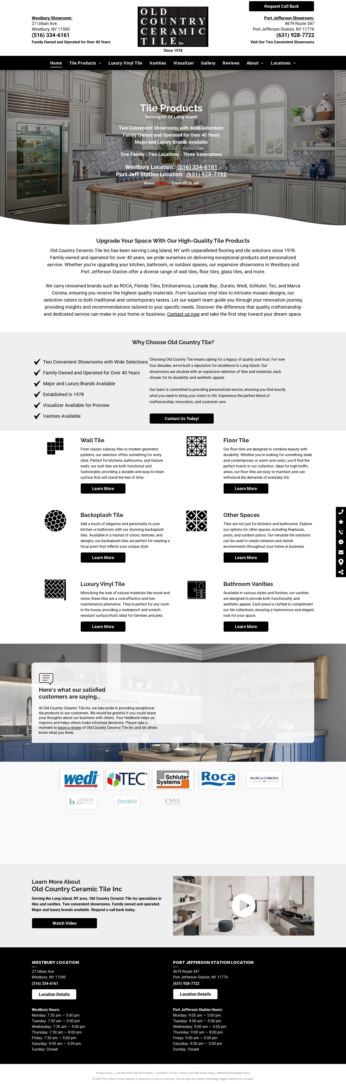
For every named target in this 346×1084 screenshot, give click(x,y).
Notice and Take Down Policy (197, 1073)
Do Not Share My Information (135, 1073)
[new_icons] (55, 531)
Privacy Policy (104, 1073)
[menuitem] (56, 63)
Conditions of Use (166, 1073)
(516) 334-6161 (45, 983)
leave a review (69, 727)
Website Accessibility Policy (233, 1073)
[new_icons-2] (55, 456)
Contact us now (183, 314)
